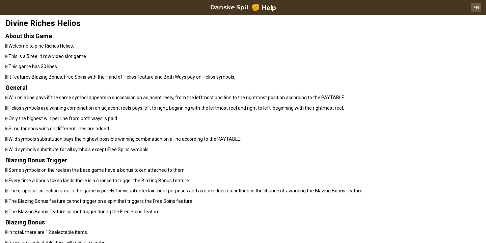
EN (476, 7)
